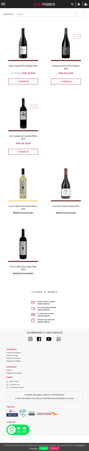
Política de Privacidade (13, 358)
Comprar (23, 81)
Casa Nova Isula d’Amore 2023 (66, 206)
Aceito (43, 448)
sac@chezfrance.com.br (15, 387)
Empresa (9, 370)
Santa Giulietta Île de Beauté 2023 (23, 66)
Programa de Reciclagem (14, 373)
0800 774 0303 (14, 381)
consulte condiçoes (43, 303)
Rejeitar (54, 448)
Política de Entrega (12, 355)
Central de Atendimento (13, 353)
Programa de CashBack (13, 361)
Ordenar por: (8, 14)
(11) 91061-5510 (13, 385)
